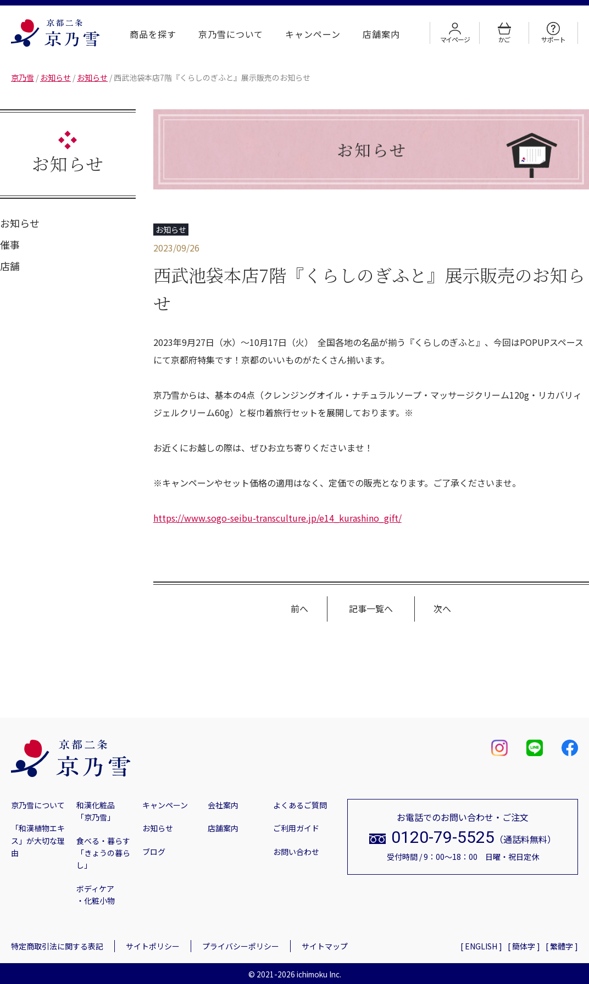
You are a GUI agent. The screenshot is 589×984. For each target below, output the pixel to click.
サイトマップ (325, 946)
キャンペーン (313, 34)
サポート (553, 33)
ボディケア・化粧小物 (95, 894)
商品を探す (153, 34)
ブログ (153, 851)
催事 (10, 244)
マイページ (455, 33)
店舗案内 (381, 34)
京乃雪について (231, 34)
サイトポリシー (153, 946)
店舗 (10, 266)
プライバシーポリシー (240, 946)
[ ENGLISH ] (481, 946)
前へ (299, 608)
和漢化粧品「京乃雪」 (95, 811)
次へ (442, 608)
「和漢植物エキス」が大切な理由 (38, 840)
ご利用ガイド (296, 828)
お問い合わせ (296, 851)
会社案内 (223, 805)
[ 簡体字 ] (524, 946)
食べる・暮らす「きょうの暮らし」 (103, 853)
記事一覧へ (371, 608)
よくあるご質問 (300, 805)
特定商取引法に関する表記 (57, 946)
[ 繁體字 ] (562, 946)
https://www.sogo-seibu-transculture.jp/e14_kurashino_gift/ (277, 517)
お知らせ (20, 223)
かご (504, 33)
